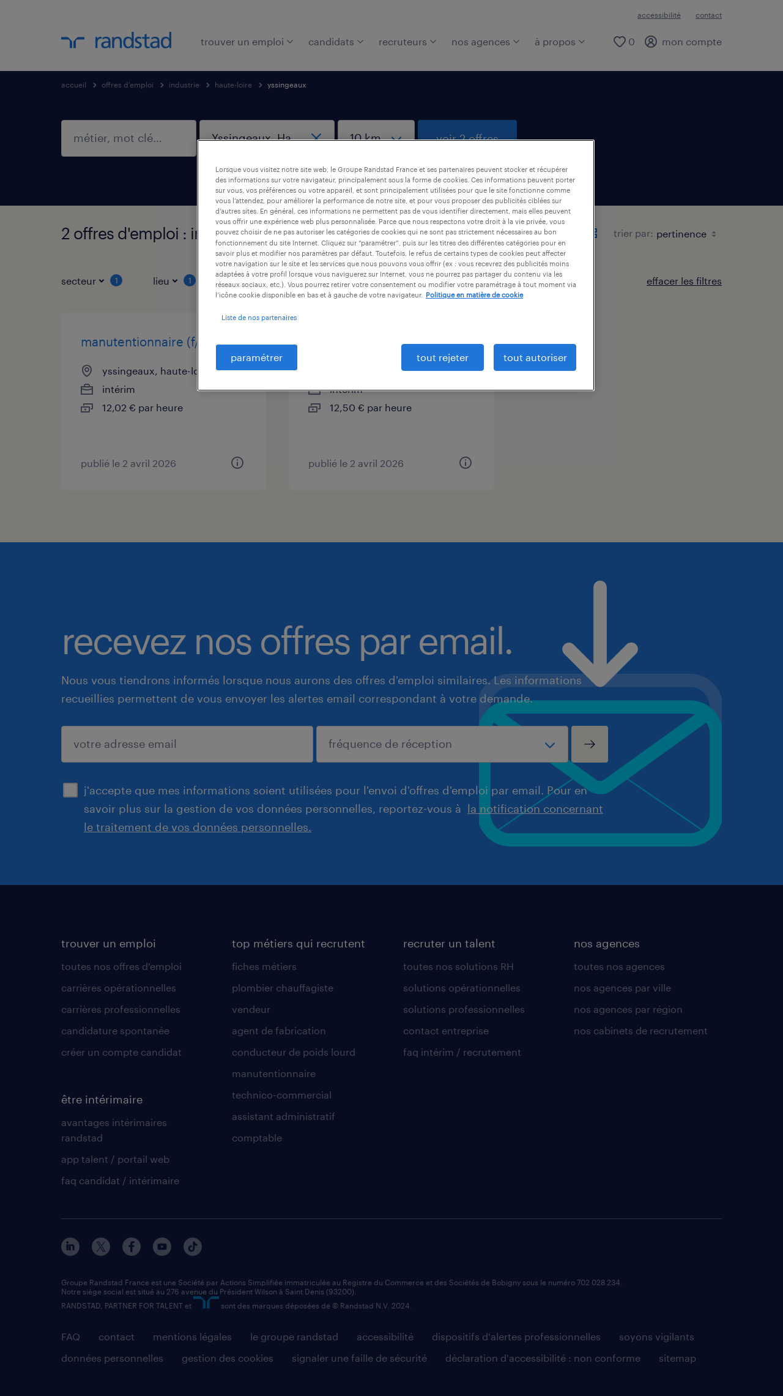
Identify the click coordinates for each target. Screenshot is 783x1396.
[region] (396, 265)
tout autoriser (535, 357)
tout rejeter (443, 357)
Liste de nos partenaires (259, 317)
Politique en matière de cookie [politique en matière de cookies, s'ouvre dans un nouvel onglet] (474, 295)
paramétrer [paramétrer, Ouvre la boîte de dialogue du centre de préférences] (257, 357)
